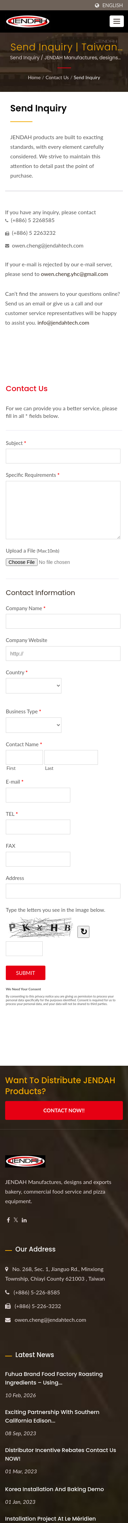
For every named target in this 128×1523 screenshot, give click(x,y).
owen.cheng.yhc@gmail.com (74, 273)
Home (34, 77)
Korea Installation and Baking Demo (54, 1489)
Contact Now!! (64, 1110)
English (112, 5)
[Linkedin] (24, 1220)
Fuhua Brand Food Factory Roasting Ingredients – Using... (54, 1378)
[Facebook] (8, 1220)
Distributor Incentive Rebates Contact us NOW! (60, 1454)
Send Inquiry (87, 77)
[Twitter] (15, 1220)
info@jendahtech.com (63, 322)
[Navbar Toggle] (117, 21)
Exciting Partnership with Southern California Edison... (52, 1416)
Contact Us (57, 77)
